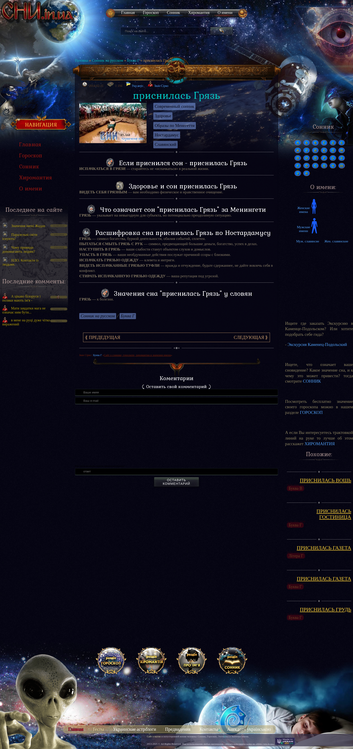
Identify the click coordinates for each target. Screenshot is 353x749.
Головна (81, 60)
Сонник (173, 12)
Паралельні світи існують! (19, 237)
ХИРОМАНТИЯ (320, 443)
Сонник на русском (107, 60)
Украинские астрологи (134, 729)
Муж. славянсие (307, 241)
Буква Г (133, 60)
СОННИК (312, 381)
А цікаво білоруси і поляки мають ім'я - (21, 298)
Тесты (98, 729)
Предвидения (177, 729)
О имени (225, 12)
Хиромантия (199, 12)
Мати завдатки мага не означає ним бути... (24, 310)
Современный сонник (174, 106)
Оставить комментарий (176, 481)
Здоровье (163, 115)
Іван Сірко (161, 86)
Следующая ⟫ (251, 337)
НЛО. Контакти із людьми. (20, 262)
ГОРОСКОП (311, 412)
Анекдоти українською (249, 729)
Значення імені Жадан (28, 226)
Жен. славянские (336, 241)
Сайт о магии (154, 736)
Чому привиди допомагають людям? (18, 249)
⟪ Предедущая (102, 337)
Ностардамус (167, 135)
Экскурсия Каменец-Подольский (317, 344)
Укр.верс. (135, 85)
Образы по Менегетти (175, 125)
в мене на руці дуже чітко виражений (26, 322)
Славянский (165, 144)
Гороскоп (151, 12)
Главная (128, 12)
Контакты (208, 729)
